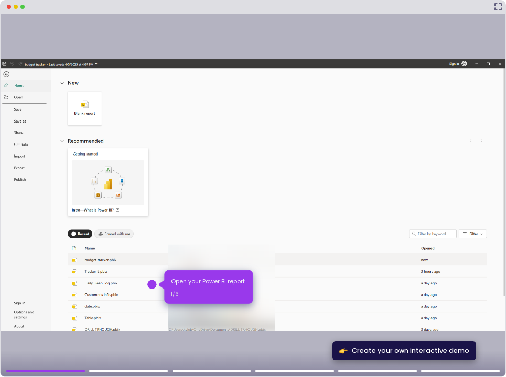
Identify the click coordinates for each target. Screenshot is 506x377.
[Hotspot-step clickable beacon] (152, 285)
